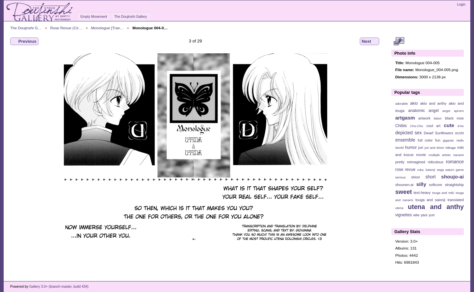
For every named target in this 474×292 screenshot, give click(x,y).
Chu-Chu (416, 126)
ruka (420, 170)
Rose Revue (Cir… (66, 28)
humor (411, 147)
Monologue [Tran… (107, 28)
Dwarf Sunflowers (438, 133)
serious (400, 177)
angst (446, 111)
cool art (433, 126)
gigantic (448, 140)
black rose (454, 118)
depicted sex (408, 132)
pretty (400, 162)
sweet (403, 191)
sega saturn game (450, 170)
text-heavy (422, 193)
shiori (415, 177)
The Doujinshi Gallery (130, 16)
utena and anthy (436, 206)
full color (425, 140)
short (430, 176)
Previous (24, 41)
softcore (435, 185)
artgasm (405, 117)
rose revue (405, 169)
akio (414, 103)
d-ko (461, 126)
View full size (399, 41)
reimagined (416, 162)
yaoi (424, 215)
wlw (416, 215)
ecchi (459, 133)
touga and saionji (430, 200)
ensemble (405, 140)
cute (449, 125)
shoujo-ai (452, 176)
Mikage (450, 147)
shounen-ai (404, 185)
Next (369, 41)
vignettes (403, 215)
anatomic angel (423, 110)
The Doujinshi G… (26, 28)
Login (461, 4)
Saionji (430, 170)
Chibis (401, 125)
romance (455, 161)
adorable (401, 103)
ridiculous (435, 162)
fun (437, 140)
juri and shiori (434, 147)
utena (399, 208)
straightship (454, 185)
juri (420, 147)
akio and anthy (433, 103)
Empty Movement (93, 16)
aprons (459, 111)
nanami (458, 155)
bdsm (438, 118)
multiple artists (440, 155)
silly (421, 184)
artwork (424, 118)
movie (421, 155)
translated (456, 200)
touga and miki (443, 193)
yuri (431, 215)
